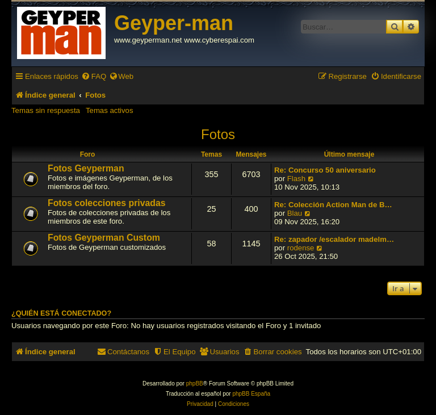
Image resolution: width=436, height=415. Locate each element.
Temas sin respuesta (45, 110)
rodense (301, 248)
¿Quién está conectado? (61, 313)
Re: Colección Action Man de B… (333, 204)
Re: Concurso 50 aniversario (325, 170)
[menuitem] (93, 76)
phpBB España (251, 394)
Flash (296, 178)
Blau (294, 213)
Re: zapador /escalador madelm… (334, 239)
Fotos (218, 134)
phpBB (194, 383)
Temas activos (109, 110)
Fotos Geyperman (86, 168)
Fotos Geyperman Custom (104, 237)
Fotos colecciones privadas (107, 203)
